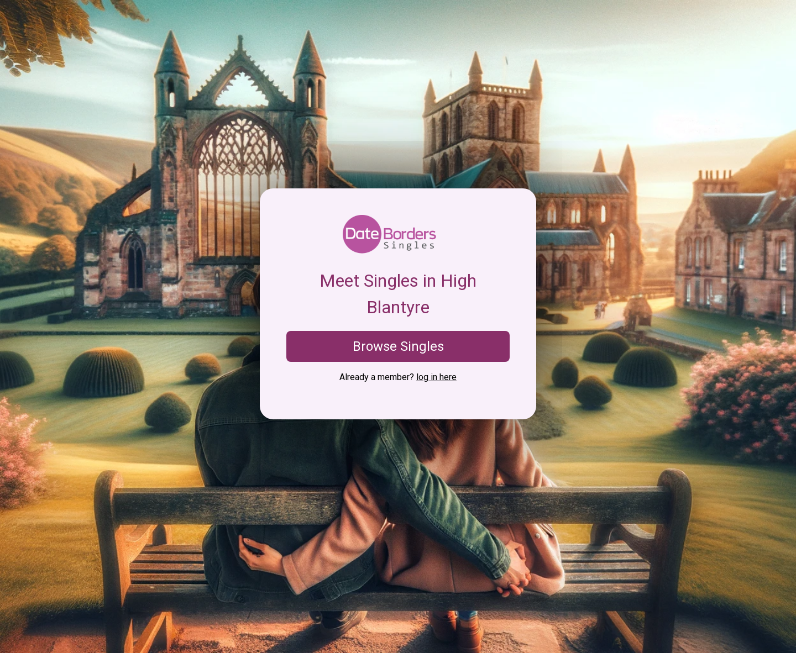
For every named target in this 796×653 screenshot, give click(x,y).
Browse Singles (398, 346)
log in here (436, 377)
